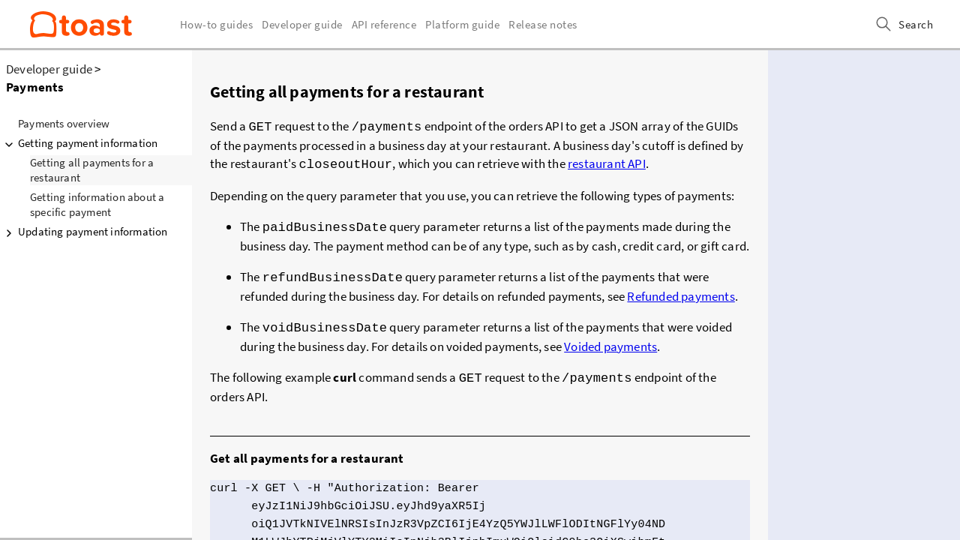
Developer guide (49, 69)
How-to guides (217, 24)
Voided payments (610, 339)
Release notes (543, 24)
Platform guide (462, 24)
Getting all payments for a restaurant (92, 169)
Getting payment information (79, 143)
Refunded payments (680, 290)
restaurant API (607, 162)
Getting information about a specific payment (97, 204)
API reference (384, 24)
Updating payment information (84, 231)
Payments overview (64, 123)
